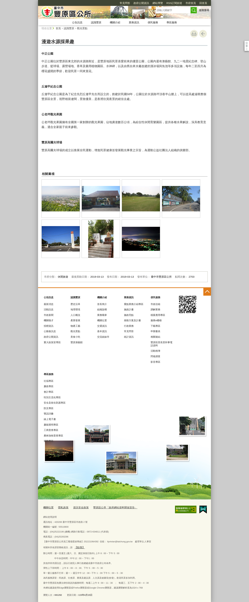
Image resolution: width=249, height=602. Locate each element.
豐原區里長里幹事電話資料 (161, 344)
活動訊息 (48, 309)
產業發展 (75, 320)
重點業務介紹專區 (133, 304)
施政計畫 (129, 309)
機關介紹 (115, 22)
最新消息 (48, 304)
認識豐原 (96, 22)
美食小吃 (75, 336)
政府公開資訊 (121, 3)
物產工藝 (75, 326)
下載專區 (155, 326)
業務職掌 (102, 315)
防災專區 (48, 408)
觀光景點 (82, 28)
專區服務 (172, 22)
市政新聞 (48, 315)
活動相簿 (155, 350)
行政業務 (129, 326)
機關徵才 (48, 320)
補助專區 (48, 441)
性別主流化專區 (52, 397)
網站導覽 (138, 3)
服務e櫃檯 (156, 320)
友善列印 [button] (194, 34)
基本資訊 (102, 331)
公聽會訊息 (50, 331)
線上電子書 (50, 419)
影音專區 (155, 362)
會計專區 (48, 391)
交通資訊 (102, 326)
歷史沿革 (75, 304)
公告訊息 (77, 22)
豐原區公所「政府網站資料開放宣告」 (107, 507)
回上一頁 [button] (203, 34)
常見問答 (105, 3)
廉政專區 (48, 386)
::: (36, 1)
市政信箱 (155, 304)
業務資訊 (134, 22)
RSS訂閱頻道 (154, 3)
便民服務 (153, 22)
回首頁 (183, 3)
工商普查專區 (51, 430)
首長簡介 (102, 304)
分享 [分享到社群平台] (246, 43)
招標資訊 (48, 326)
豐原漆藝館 (77, 342)
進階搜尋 (204, 10)
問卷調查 (155, 356)
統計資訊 (129, 336)
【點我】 (78, 546)
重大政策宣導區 (52, 342)
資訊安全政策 (77, 507)
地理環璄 (75, 309)
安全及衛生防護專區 (55, 402)
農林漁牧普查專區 (53, 435)
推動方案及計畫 (132, 320)
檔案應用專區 (158, 315)
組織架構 (102, 309)
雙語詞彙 (48, 413)
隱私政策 (61, 507)
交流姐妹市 (103, 336)
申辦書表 (155, 331)
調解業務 (155, 309)
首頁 (58, 28)
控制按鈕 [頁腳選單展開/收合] (207, 292)
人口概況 (75, 315)
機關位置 (102, 320)
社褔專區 (48, 381)
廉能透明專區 (51, 424)
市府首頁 (171, 3)
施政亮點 (129, 315)
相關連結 (155, 336)
